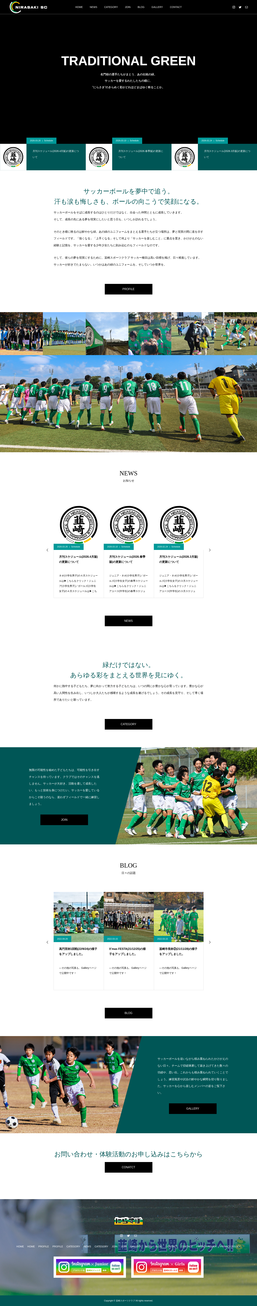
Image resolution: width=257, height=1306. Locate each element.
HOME (79, 7)
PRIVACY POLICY (206, 1246)
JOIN (128, 7)
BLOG (141, 7)
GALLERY (157, 7)
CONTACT (176, 7)
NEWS (93, 7)
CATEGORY (111, 7)
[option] (43, 154)
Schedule (48, 140)
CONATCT (128, 1167)
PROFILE (128, 289)
